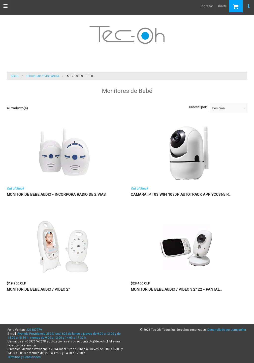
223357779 (34, 330)
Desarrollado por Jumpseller (226, 330)
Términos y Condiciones (24, 357)
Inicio (15, 76)
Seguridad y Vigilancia (42, 76)
